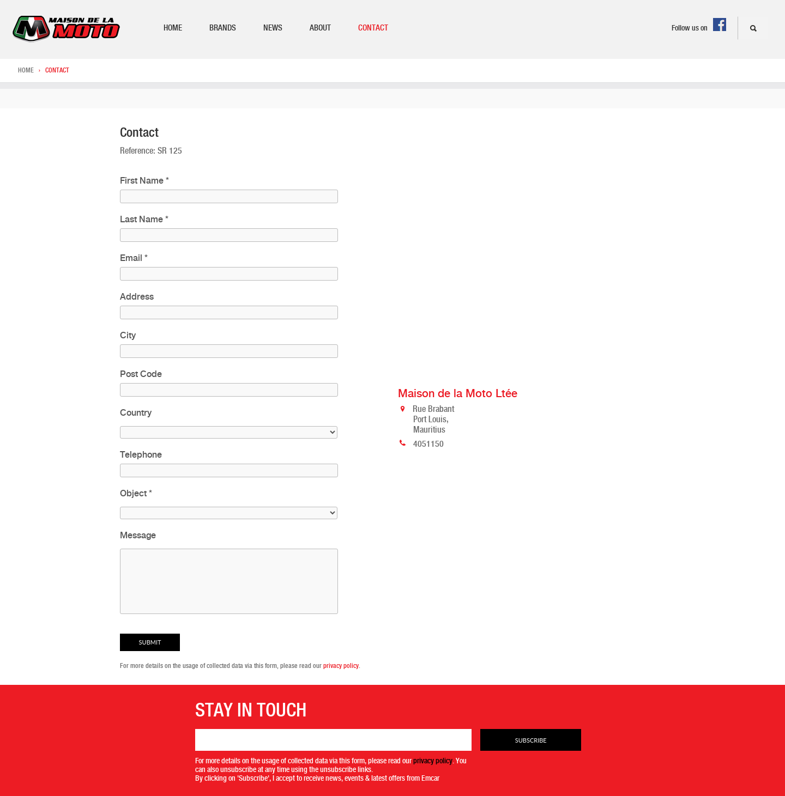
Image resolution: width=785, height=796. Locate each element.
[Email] (333, 740)
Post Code (141, 374)
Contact (373, 28)
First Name (144, 180)
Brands (222, 28)
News (272, 28)
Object (136, 493)
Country (136, 413)
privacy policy (341, 666)
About (320, 28)
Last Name (144, 219)
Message (138, 535)
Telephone (141, 454)
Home (173, 28)
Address (137, 296)
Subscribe (531, 740)
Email (134, 258)
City (128, 335)
